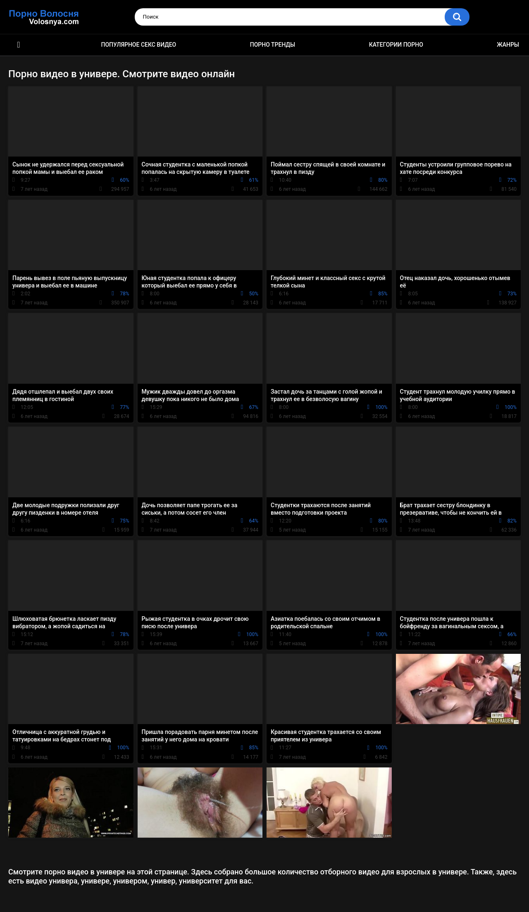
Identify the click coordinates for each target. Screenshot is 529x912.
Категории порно (396, 44)
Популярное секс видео (138, 44)
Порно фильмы (18, 44)
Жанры (508, 44)
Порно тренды (272, 44)
